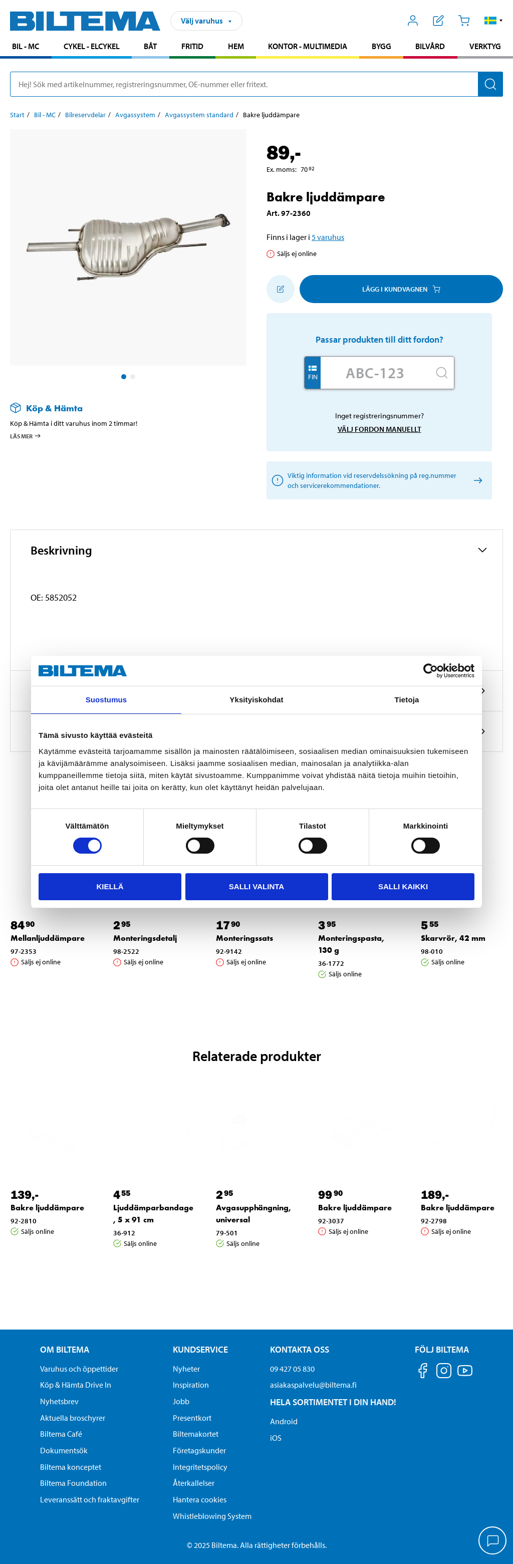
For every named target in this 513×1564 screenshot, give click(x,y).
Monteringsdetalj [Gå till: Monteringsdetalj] (145, 938)
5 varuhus (328, 237)
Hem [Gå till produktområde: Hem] (236, 46)
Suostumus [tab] (106, 699)
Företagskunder (199, 1450)
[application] (493, 1541)
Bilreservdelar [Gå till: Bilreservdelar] (85, 114)
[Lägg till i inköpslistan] (281, 289)
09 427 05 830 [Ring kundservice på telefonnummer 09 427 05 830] (292, 1369)
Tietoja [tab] (407, 699)
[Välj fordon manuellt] (476, 480)
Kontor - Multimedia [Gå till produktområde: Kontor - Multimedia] (307, 46)
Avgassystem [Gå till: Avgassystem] (135, 114)
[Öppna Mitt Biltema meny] (413, 21)
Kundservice (200, 1349)
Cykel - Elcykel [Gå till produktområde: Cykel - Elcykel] (92, 46)
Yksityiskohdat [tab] (256, 699)
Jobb (181, 1401)
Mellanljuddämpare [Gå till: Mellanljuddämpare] (48, 938)
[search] (256, 84)
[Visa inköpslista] (438, 21)
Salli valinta (256, 886)
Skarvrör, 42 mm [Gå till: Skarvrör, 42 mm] (453, 938)
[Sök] (490, 84)
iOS (276, 1438)
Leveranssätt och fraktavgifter (89, 1499)
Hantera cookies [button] (199, 1499)
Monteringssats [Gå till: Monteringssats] (244, 938)
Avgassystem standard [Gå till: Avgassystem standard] (199, 114)
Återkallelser (193, 1483)
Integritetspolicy (200, 1467)
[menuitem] (26, 47)
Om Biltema (64, 1349)
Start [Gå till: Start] (17, 114)
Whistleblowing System (212, 1516)
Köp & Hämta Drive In (75, 1385)
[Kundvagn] (463, 21)
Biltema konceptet (70, 1467)
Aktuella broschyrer (72, 1418)
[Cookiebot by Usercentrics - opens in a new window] (430, 670)
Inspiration (191, 1385)
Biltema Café (61, 1434)
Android (284, 1421)
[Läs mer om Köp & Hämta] (118, 408)
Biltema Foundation (73, 1483)
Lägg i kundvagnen (401, 289)
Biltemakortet (195, 1434)
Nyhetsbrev (59, 1401)
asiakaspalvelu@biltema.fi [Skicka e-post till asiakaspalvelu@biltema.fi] (313, 1385)
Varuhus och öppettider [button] (79, 1369)
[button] (493, 21)
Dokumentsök (64, 1450)
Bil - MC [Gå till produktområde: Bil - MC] (25, 46)
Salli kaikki (403, 886)
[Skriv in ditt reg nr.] (375, 373)
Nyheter (186, 1369)
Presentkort (192, 1418)
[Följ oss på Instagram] (444, 1372)
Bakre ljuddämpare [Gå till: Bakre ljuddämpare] (47, 1207)
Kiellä (109, 886)
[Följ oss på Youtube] (465, 1375)
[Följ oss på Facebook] (423, 1372)
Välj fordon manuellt (379, 429)
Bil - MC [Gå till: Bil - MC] (45, 114)
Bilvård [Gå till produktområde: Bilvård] (430, 46)
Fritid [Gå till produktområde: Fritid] (192, 46)
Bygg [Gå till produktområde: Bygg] (381, 46)
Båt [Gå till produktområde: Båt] (150, 46)
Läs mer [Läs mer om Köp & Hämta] (26, 436)
